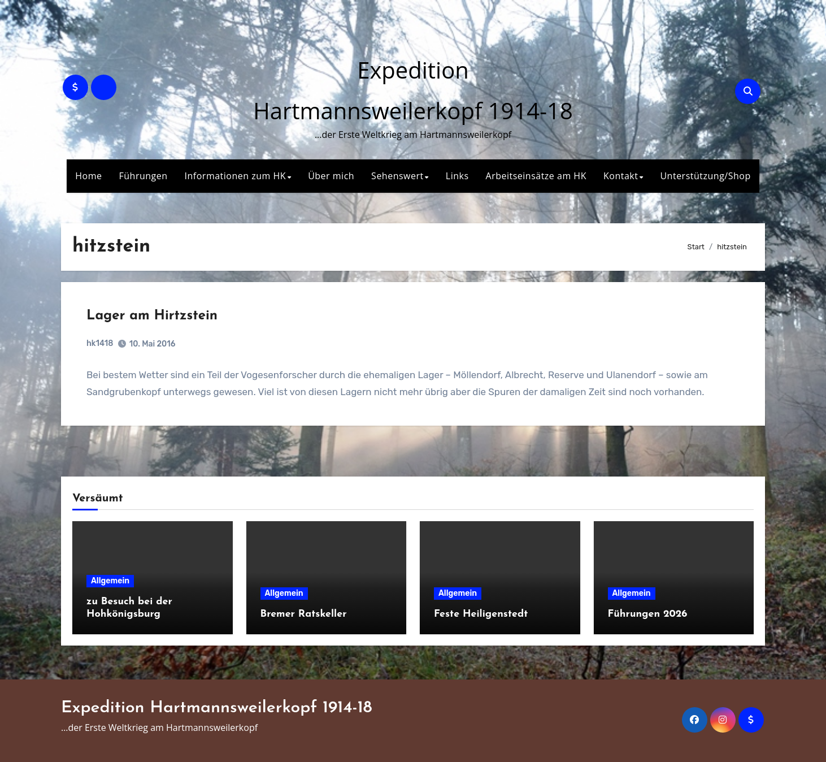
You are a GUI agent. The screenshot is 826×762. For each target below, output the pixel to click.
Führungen (143, 176)
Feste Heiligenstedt (481, 614)
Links (457, 176)
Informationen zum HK (235, 176)
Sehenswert (397, 176)
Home (88, 176)
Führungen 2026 (648, 614)
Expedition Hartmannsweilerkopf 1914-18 (216, 708)
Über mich (331, 176)
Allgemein (110, 581)
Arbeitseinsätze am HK (536, 176)
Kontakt (620, 176)
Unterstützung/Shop (705, 176)
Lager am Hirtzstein (152, 316)
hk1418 (99, 343)
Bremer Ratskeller (303, 614)
